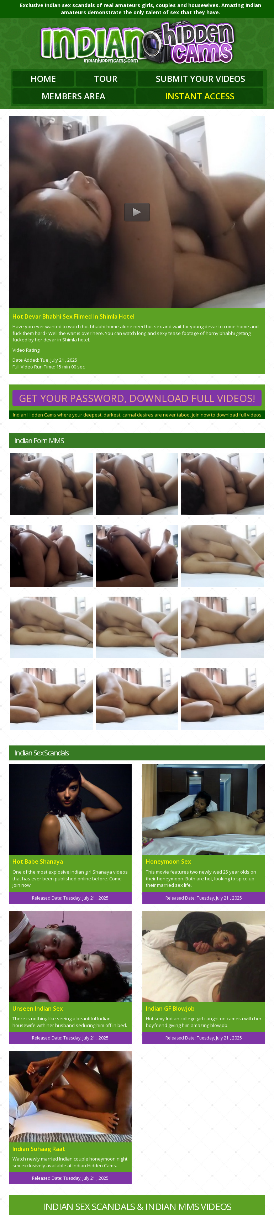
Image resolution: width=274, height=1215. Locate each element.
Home (43, 78)
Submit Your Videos (200, 78)
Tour (105, 78)
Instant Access (200, 96)
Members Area (73, 96)
